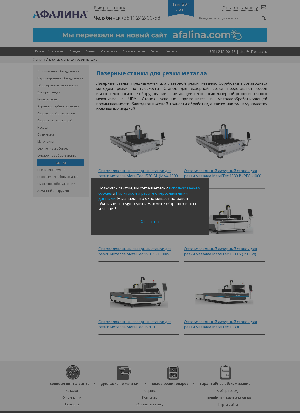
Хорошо (150, 221)
